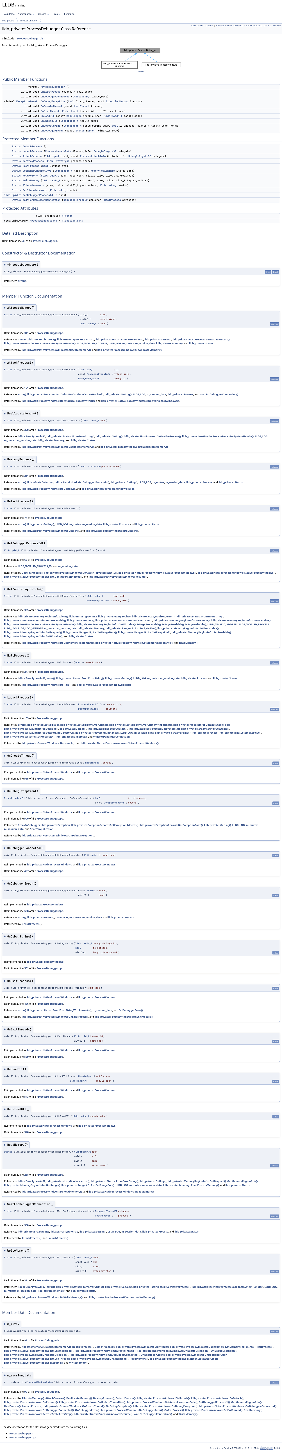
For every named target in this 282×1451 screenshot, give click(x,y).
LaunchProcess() (58, 1238)
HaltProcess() (265, 1347)
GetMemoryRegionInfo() (242, 1181)
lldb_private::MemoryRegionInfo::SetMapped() (33, 632)
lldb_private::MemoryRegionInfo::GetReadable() (241, 620)
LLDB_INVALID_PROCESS (254, 624)
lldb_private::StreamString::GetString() (205, 728)
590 (26, 1225)
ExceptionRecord (117, 101)
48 (23, 241)
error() (22, 281)
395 (26, 610)
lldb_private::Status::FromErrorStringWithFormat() (140, 724)
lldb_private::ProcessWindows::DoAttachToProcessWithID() (58, 401)
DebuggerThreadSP (75, 200)
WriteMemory (31, 180)
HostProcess (112, 200)
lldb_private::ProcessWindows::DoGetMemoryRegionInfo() (58, 642)
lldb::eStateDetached (40, 482)
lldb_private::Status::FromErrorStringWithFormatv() (59, 1010)
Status (80, 130)
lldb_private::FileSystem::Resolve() (240, 732)
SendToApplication (41, 829)
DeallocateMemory (35, 190)
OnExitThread (50, 111)
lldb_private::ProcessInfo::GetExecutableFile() (201, 724)
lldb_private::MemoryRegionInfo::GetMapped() (197, 1181)
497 (26, 871)
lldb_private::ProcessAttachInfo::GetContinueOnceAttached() (65, 394)
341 (26, 333)
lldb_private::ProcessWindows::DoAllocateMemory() (129, 350)
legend (141, 71)
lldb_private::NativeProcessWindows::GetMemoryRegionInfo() (134, 642)
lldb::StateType (58, 161)
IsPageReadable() (173, 624)
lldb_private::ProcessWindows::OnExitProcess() (124, 1016)
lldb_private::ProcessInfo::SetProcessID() (29, 736)
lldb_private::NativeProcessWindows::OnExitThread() (37, 1358)
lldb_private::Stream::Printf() (172, 732)
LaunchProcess (32, 151)
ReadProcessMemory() (205, 1185)
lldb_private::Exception (56, 825)
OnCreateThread (51, 106)
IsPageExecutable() (149, 624)
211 (26, 475)
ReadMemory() (188, 642)
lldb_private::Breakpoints (33, 1231)
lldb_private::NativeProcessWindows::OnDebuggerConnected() (43, 576)
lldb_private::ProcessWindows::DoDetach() (112, 530)
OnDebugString (50, 125)
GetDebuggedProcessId (38, 195)
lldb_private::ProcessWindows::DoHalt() (46, 684)
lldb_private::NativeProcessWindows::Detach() (50, 530)
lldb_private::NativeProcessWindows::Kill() (107, 488)
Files (56, 14)
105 (26, 718)
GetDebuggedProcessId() (93, 482)
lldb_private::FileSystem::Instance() (97, 732)
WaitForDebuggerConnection (41, 200)
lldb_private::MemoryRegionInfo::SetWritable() (33, 636)
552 (26, 968)
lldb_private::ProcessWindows (96, 772)
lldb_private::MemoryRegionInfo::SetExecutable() (188, 628)
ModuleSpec (73, 116)
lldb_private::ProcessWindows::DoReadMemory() (52, 1191)
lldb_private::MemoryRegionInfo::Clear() (43, 616)
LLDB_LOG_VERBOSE (30, 628)
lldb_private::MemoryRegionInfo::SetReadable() (201, 632)
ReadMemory (30, 175)
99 (25, 1391)
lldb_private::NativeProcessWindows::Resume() (118, 576)
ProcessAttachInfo (93, 156)
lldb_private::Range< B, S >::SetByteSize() (131, 628)
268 (26, 1174)
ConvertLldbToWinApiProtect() (37, 339)
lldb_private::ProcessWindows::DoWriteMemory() (52, 1297)
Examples (69, 14)
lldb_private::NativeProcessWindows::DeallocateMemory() (58, 446)
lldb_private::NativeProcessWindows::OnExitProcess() (55, 1016)
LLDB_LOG (114, 343)
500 (26, 818)
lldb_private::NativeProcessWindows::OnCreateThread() (38, 1350)
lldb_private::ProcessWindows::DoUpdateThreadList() (92, 1402)
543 (26, 1096)
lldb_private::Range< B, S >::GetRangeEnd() (87, 1185)
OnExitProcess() (31, 924)
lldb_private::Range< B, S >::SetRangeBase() (90, 632)
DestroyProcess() (32, 572)
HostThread (81, 106)
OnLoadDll (47, 116)
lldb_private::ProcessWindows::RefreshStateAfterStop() (183, 1358)
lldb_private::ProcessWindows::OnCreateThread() (105, 1350)
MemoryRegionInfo (103, 170)
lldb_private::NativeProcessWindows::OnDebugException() (58, 835)
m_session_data (72, 220)
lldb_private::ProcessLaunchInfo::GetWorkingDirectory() (39, 732)
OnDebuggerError (52, 130)
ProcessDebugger (28, 20)
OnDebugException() (223, 1350)
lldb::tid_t (70, 111)
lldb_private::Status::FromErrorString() (119, 339)
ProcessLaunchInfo (58, 151)
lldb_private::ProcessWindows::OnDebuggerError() (197, 1354)
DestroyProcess (33, 161)
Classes (43, 14)
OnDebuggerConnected (55, 96)
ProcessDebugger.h (30, 38)
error (91, 130)
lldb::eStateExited (66, 482)
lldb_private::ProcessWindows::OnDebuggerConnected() (104, 1354)
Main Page (9, 14)
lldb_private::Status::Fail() (43, 724)
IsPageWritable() (195, 624)
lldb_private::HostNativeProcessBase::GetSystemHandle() (40, 343)
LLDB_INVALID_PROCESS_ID (35, 566)
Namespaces (26, 14)
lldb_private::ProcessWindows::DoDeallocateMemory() (134, 446)
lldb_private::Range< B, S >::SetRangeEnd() (144, 632)
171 (26, 388)
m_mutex (67, 215)
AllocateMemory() (33, 1347)
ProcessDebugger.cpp (50, 333)
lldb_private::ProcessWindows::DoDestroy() (48, 488)
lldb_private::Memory (169, 343)
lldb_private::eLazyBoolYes (148, 616)
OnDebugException (53, 101)
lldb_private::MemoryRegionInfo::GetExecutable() (35, 620)
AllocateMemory (33, 185)
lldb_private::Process (180, 394)
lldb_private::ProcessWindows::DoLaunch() (48, 743)
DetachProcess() (105, 1347)
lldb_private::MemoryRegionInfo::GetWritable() (106, 624)
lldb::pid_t (53, 156)
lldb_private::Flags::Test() (71, 736)
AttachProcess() (31, 1238)
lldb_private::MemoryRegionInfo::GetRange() (182, 620)
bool (71, 101)
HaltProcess (31, 166)
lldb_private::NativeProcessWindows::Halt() (104, 684)
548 (26, 1132)
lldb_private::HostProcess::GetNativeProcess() (201, 339)
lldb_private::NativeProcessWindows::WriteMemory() (122, 1297)
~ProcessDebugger (53, 86)
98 (25, 1340)
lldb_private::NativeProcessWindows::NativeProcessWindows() (140, 401)
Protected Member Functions (229, 25)
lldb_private (8, 20)
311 (26, 1280)
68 (25, 559)
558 (26, 911)
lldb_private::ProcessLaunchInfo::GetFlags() (31, 728)
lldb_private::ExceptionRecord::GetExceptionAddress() (104, 825)
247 (26, 671)
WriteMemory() (78, 1362)
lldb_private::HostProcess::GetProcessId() (154, 728)
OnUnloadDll (49, 120)
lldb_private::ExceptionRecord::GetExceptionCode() (171, 825)
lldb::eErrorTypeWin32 (71, 339)
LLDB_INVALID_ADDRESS (92, 343)
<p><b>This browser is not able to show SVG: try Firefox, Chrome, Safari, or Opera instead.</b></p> (141, 58)
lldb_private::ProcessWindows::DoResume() (197, 1347)
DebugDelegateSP (105, 151)
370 (26, 430)
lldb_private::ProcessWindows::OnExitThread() (99, 1358)
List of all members (272, 25)
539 (26, 1056)
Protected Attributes (253, 25)
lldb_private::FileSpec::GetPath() (107, 728)
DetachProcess (32, 146)
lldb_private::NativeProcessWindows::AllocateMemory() (56, 350)
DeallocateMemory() (58, 1347)
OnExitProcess (50, 91)
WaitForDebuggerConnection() (219, 394)
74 (25, 517)
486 (26, 1003)
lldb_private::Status (201, 343)
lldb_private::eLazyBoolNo (114, 616)
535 (26, 778)
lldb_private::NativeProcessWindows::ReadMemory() (121, 1191)
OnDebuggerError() (131, 1010)
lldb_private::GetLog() (157, 339)
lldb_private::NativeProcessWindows (49, 772)
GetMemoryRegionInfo (37, 170)
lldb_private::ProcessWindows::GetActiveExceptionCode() (161, 1402)
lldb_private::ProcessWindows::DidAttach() (142, 1347)
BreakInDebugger (29, 825)
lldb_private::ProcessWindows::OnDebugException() (36, 1354)
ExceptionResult (27, 101)
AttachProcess (32, 156)
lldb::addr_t (81, 96)
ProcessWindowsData (43, 220)
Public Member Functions (202, 25)
